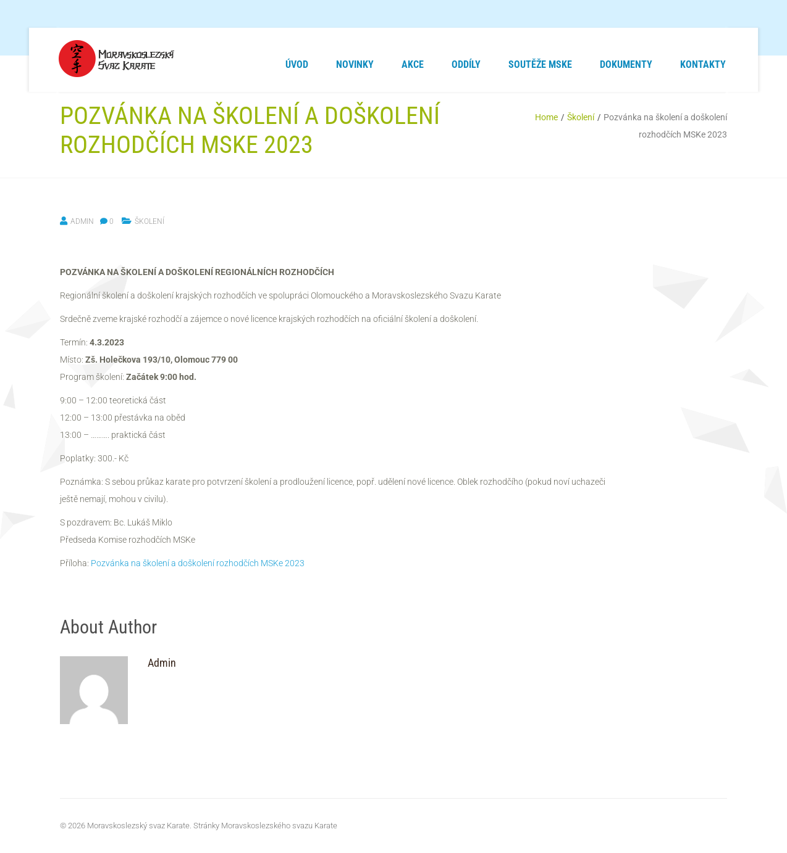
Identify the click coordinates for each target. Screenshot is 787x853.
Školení (580, 117)
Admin (82, 221)
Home (546, 117)
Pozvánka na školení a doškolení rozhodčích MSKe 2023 (198, 563)
